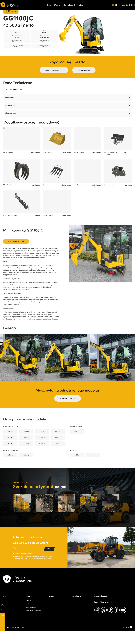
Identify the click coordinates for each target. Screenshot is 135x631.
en (116, 5)
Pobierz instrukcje (84, 70)
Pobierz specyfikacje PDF (53, 70)
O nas (49, 5)
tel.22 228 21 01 (127, 5)
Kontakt (80, 5)
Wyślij (49, 549)
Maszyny (57, 5)
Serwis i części (69, 5)
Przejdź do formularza (67, 398)
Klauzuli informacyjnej (21, 560)
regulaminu (28, 553)
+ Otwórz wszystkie (14, 89)
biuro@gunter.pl (103, 602)
